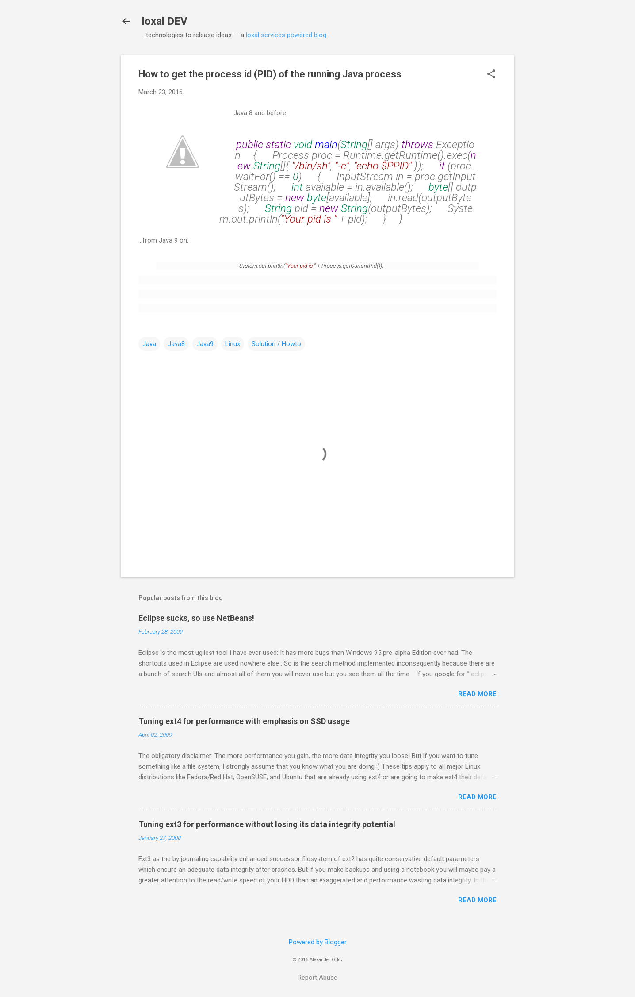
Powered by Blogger (318, 942)
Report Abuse (317, 978)
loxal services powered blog (286, 35)
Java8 (176, 344)
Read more (477, 694)
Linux (232, 344)
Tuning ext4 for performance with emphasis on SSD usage (244, 721)
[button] (491, 75)
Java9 (205, 344)
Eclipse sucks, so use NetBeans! (196, 618)
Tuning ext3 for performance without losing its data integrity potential (266, 824)
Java (149, 344)
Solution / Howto (276, 344)
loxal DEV (164, 21)
